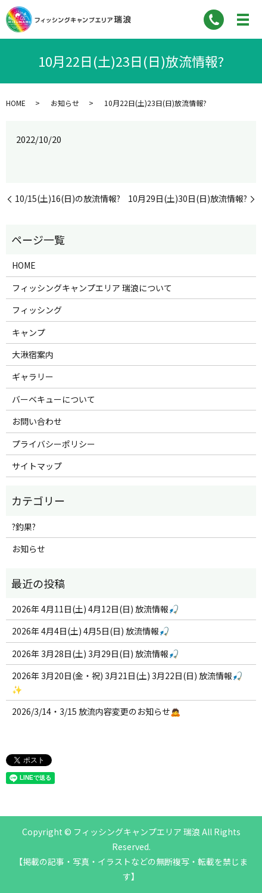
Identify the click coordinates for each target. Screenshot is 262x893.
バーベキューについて (53, 399)
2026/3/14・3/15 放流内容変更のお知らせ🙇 (96, 711)
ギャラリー (33, 376)
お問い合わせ (37, 421)
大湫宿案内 (33, 354)
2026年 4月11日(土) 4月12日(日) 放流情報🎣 (95, 609)
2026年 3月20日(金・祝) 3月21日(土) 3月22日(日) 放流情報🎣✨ (127, 682)
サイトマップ (37, 466)
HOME (16, 103)
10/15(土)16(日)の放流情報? (67, 198)
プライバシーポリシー (53, 444)
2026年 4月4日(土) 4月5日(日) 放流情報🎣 (90, 631)
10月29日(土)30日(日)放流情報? (187, 198)
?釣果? (24, 527)
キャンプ (28, 332)
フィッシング (37, 310)
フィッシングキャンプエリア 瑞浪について (92, 288)
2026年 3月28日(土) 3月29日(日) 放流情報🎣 (95, 653)
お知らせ (65, 103)
